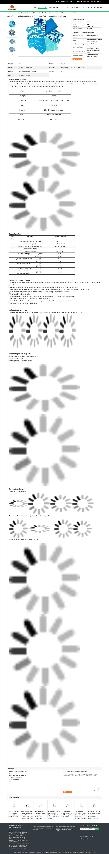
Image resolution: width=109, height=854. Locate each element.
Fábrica (65, 7)
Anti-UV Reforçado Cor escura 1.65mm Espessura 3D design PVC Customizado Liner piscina (54, 815)
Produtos (42, 7)
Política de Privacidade (18, 852)
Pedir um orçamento (83, 1)
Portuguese (97, 1)
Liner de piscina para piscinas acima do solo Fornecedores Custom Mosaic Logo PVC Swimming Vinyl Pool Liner (80, 816)
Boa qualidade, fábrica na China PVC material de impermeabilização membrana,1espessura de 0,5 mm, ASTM (65, 829)
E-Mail (82, 836)
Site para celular (84, 839)
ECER (94, 852)
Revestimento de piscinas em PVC (26, 13)
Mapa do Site (89, 836)
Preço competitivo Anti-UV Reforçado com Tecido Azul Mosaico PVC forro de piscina (13, 814)
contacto (78, 59)
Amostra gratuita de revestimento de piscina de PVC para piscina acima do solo (67, 814)
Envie (96, 828)
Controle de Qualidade (79, 7)
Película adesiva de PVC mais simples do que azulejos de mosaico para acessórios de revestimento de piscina (41, 816)
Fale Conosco (96, 7)
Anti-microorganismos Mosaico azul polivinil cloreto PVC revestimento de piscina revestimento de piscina (27, 815)
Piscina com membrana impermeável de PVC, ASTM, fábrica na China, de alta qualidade (43, 828)
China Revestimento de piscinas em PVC (35, 852)
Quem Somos (54, 7)
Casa (34, 7)
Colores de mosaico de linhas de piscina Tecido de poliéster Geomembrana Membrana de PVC (94, 815)
